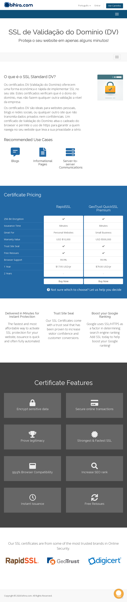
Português (84, 5)
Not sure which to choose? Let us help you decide (84, 290)
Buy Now (63, 281)
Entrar (98, 5)
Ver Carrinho (114, 5)
